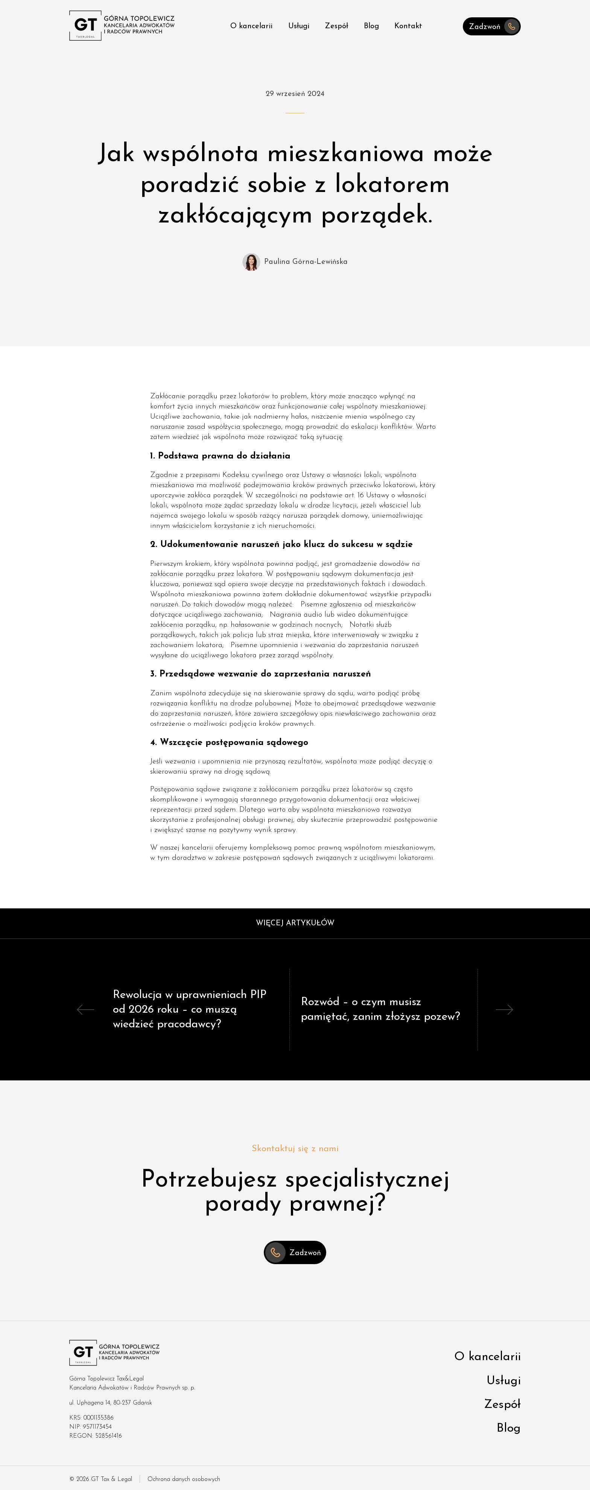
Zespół (336, 26)
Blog (371, 26)
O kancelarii (251, 26)
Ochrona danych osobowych (184, 1479)
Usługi (298, 26)
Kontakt (408, 26)
